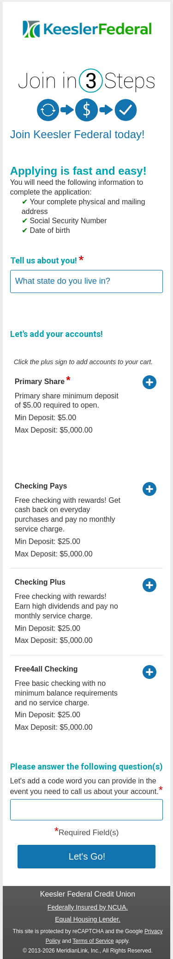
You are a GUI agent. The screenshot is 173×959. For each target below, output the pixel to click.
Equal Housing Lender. (87, 919)
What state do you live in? (62, 281)
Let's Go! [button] (87, 856)
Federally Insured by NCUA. (88, 907)
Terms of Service (92, 941)
